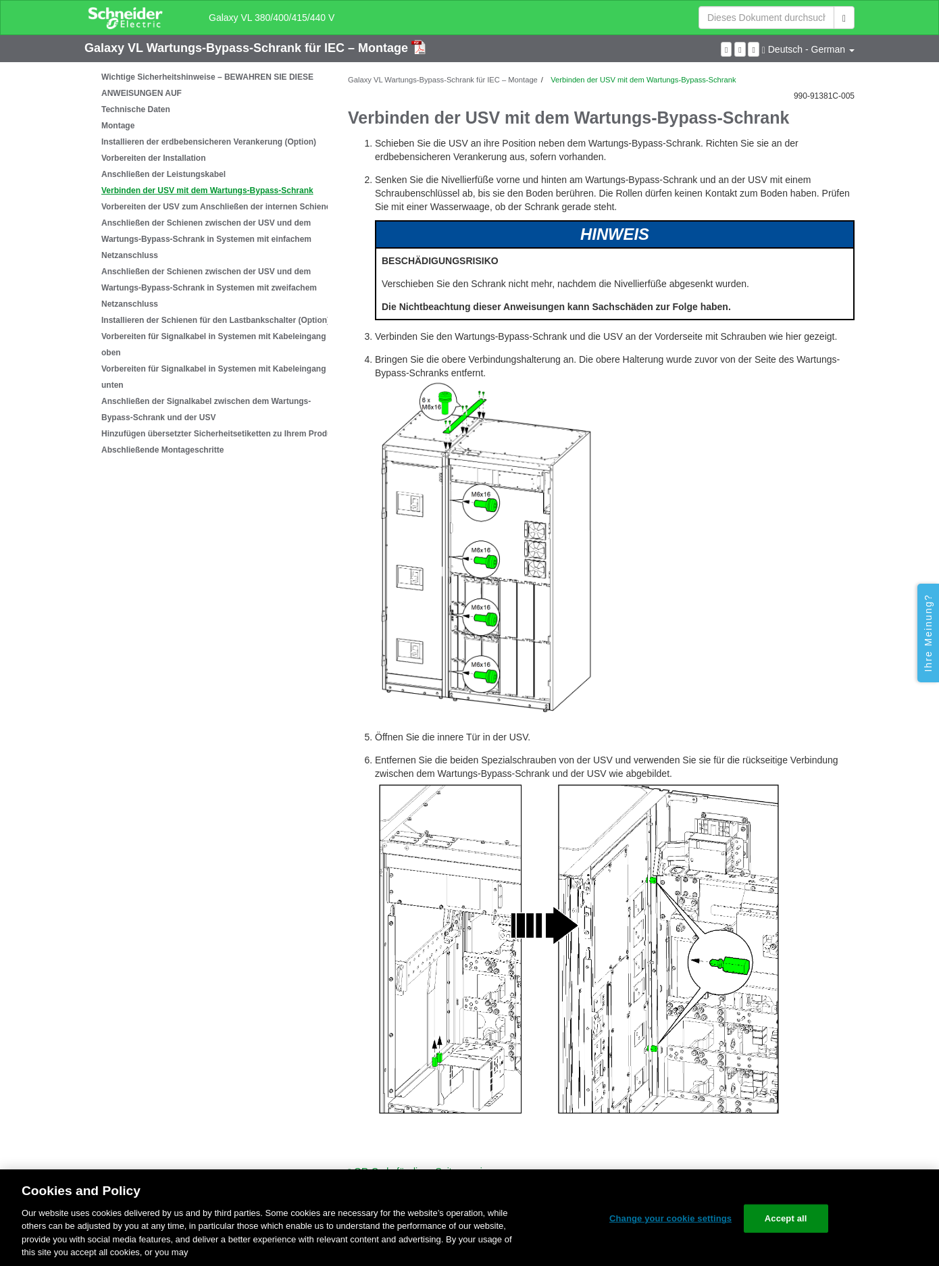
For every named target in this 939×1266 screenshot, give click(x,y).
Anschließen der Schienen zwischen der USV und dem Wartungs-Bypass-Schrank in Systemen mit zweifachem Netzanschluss (209, 288)
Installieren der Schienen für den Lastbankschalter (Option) (215, 320)
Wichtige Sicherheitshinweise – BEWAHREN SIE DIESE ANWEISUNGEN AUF (207, 85)
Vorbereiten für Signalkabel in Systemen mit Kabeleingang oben (213, 344)
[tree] (206, 263)
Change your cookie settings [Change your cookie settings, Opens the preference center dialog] (670, 1218)
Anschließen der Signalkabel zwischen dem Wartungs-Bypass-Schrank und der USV (206, 409)
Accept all (786, 1218)
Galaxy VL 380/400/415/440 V (271, 17)
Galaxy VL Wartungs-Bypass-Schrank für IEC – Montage (247, 48)
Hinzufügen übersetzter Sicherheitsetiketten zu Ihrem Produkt (220, 433)
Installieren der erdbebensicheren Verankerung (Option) (208, 142)
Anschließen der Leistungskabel (163, 174)
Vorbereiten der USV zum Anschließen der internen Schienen (218, 206)
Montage (117, 125)
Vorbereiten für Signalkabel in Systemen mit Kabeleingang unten (213, 377)
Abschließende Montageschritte (162, 450)
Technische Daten (135, 109)
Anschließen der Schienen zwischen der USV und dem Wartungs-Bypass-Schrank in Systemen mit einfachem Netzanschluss (206, 239)
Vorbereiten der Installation (153, 158)
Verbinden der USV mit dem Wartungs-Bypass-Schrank (207, 190)
